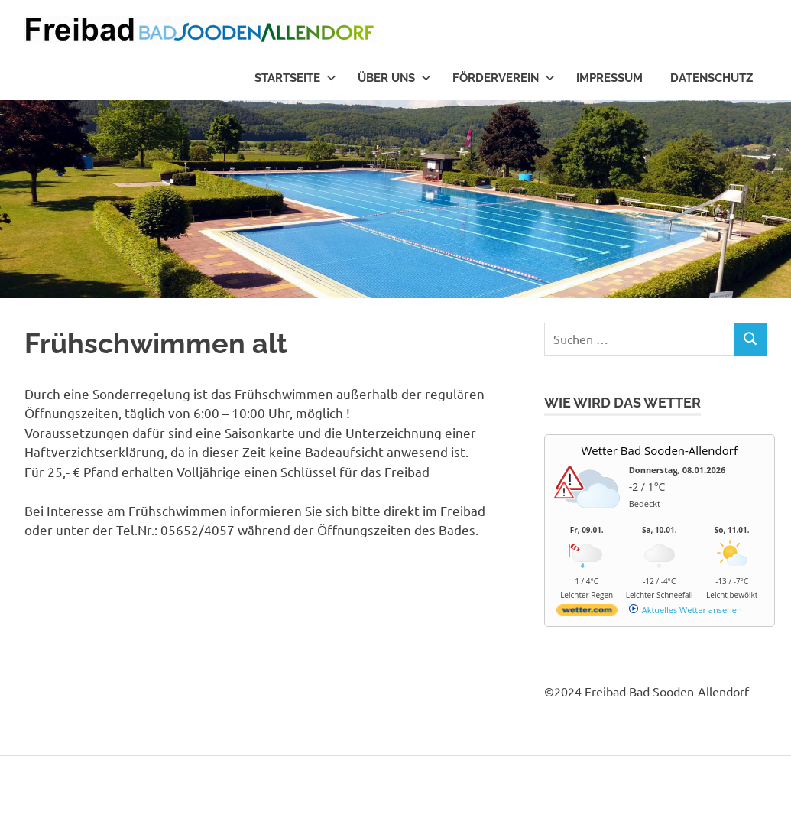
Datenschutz (711, 78)
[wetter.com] (587, 613)
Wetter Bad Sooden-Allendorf (659, 450)
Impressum (609, 78)
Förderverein (503, 78)
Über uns (394, 78)
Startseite (295, 78)
